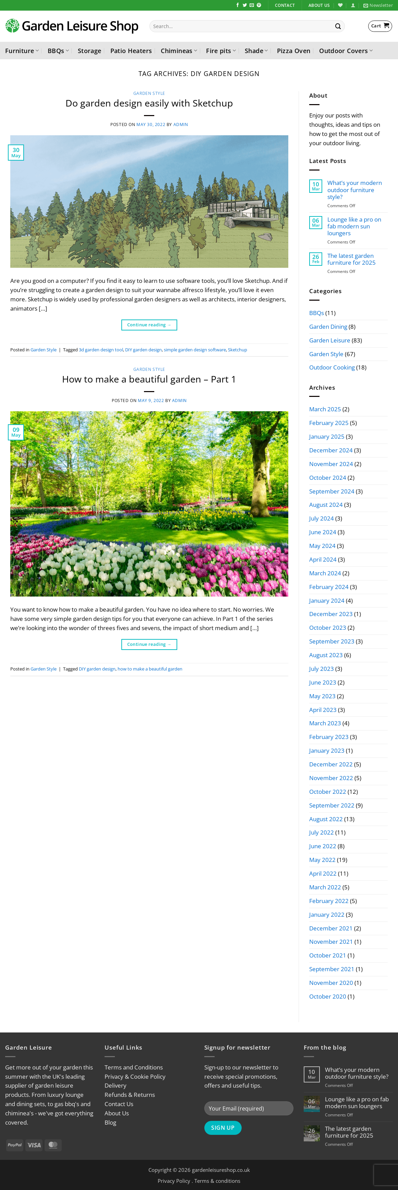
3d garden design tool (101, 350)
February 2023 (329, 737)
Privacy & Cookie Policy (135, 1076)
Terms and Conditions (134, 1067)
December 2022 (331, 764)
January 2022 (327, 914)
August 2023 (326, 655)
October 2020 (327, 996)
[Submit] (338, 26)
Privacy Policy (174, 1180)
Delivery (115, 1085)
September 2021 (331, 969)
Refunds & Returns (130, 1095)
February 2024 (329, 587)
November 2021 (331, 941)
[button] (353, 5)
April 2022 (323, 873)
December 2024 (331, 450)
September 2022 (331, 805)
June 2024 (322, 532)
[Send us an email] (252, 5)
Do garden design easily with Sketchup (149, 103)
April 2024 (323, 559)
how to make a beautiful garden (150, 669)
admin (180, 124)
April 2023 (323, 710)
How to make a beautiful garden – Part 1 (149, 379)
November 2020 (331, 983)
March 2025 (325, 409)
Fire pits (221, 50)
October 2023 (327, 627)
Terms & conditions (217, 1180)
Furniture (22, 50)
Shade (256, 50)
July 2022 (321, 832)
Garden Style (149, 93)
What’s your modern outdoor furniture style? (354, 189)
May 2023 (322, 696)
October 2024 (327, 477)
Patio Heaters (131, 50)
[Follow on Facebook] (238, 5)
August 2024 (326, 505)
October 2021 (327, 955)
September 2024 (331, 491)
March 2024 (325, 573)
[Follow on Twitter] (245, 5)
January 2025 (327, 436)
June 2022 (322, 846)
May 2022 (322, 860)
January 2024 (327, 600)
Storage (89, 50)
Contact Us (119, 1104)
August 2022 (326, 819)
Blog (110, 1122)
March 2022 (325, 887)
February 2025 (329, 423)
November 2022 (331, 778)
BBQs (58, 50)
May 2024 (322, 546)
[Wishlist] (340, 5)
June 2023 (322, 682)
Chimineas (179, 50)
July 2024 (321, 518)
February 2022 (329, 901)
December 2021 (331, 928)
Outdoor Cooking (332, 367)
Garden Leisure (329, 340)
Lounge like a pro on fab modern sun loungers (354, 226)
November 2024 (331, 464)
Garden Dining (328, 326)
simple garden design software (195, 350)
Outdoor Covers (346, 50)
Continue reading (149, 325)
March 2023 (325, 723)
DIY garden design (143, 350)
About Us (117, 1113)
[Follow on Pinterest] (259, 5)
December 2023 (331, 614)
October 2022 (327, 792)
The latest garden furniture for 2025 (351, 259)
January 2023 (327, 750)
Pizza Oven (294, 50)
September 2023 (331, 641)
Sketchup (237, 350)
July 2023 (321, 669)
